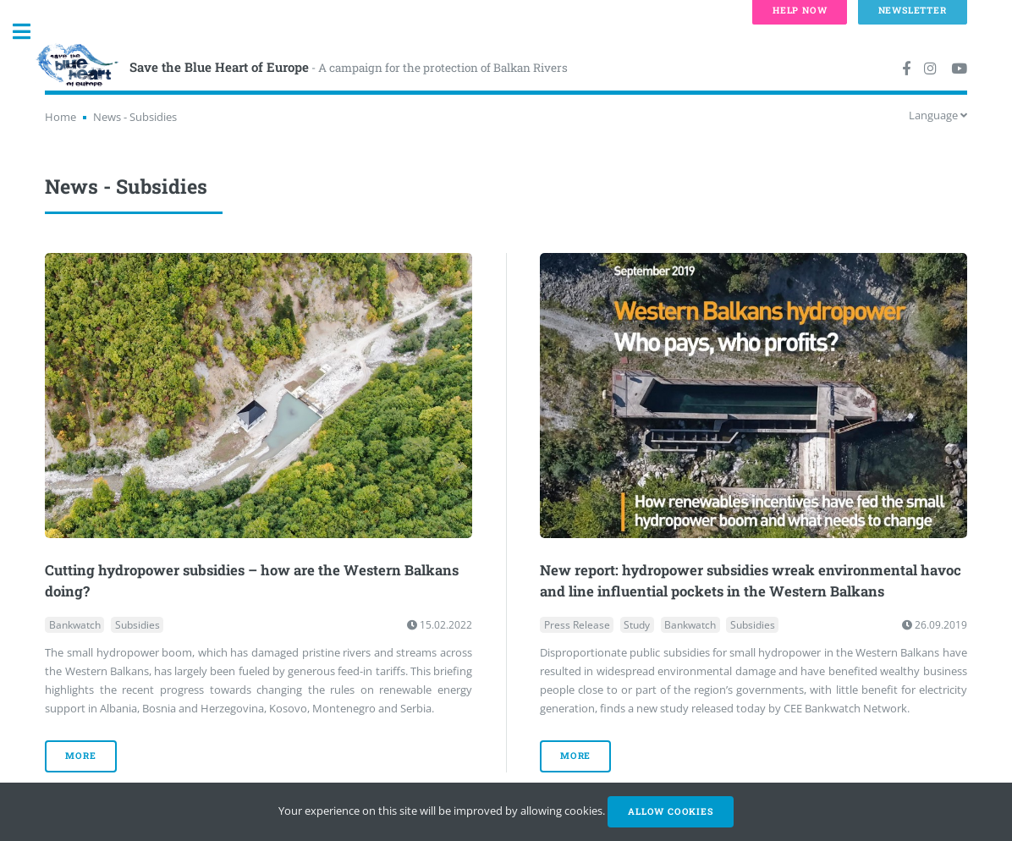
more (80, 755)
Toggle (30, 31)
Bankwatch (75, 625)
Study (637, 625)
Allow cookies (670, 811)
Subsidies (137, 625)
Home (60, 116)
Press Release (577, 625)
